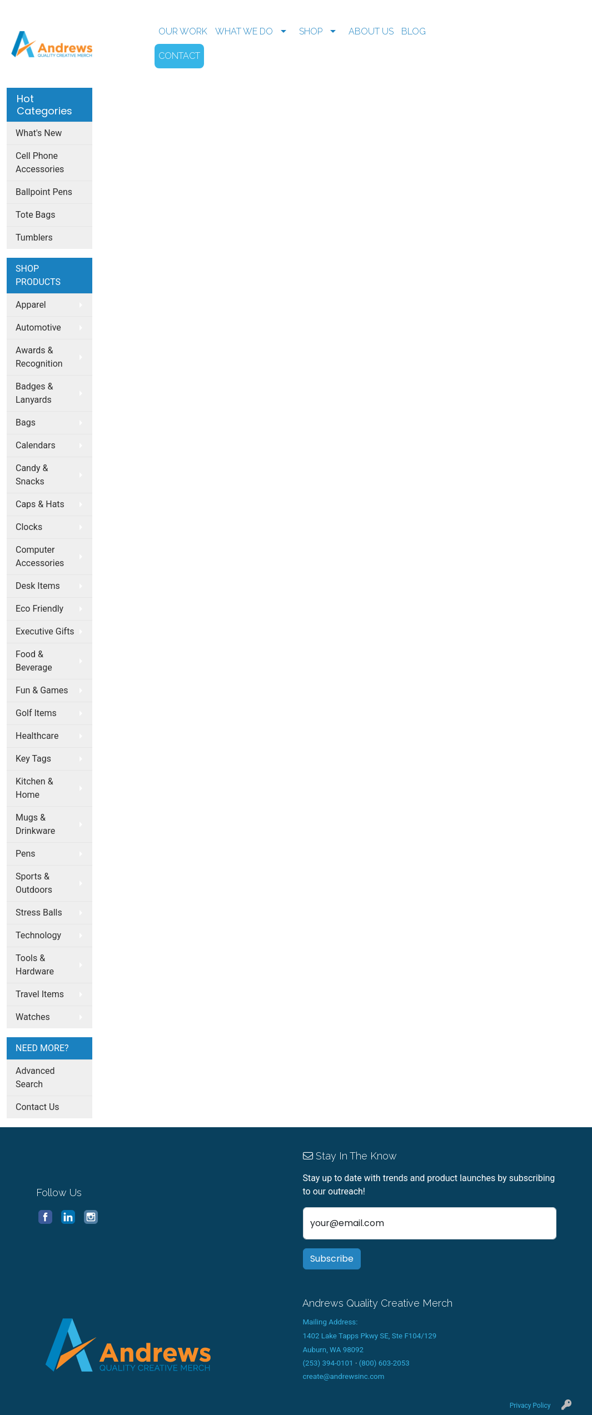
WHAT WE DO (244, 31)
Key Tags (33, 758)
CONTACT (179, 56)
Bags (26, 422)
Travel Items (40, 994)
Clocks (29, 527)
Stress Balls (39, 912)
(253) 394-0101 (327, 1363)
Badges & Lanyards (34, 393)
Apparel (31, 304)
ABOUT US (371, 31)
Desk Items (38, 586)
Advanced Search (35, 1077)
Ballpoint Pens (44, 192)
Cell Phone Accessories (40, 162)
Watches (33, 1017)
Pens (26, 853)
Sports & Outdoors (34, 883)
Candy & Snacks (32, 475)
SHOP (310, 31)
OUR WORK (182, 31)
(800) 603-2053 (384, 1363)
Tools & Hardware (35, 965)
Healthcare (37, 736)
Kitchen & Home (34, 788)
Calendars (36, 445)
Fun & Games (42, 690)
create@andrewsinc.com (343, 1376)
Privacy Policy (530, 1405)
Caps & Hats (40, 504)
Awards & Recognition (39, 357)
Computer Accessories (40, 556)
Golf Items (36, 713)
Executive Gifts (45, 631)
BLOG (413, 31)
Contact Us (37, 1107)
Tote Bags (36, 214)
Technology (38, 935)
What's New (39, 133)
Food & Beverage (34, 661)
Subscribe (332, 1258)
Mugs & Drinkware (35, 824)
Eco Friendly (39, 608)
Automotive (38, 327)
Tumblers (34, 237)
